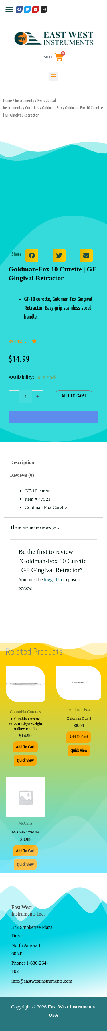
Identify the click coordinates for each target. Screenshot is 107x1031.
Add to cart (74, 396)
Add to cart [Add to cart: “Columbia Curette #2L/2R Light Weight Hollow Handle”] (25, 746)
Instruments (24, 100)
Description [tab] (22, 462)
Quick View (25, 760)
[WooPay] (53, 417)
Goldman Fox (52, 107)
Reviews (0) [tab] (22, 475)
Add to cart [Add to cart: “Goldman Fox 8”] (78, 736)
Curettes (32, 107)
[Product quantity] (25, 396)
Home (7, 100)
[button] (9, 9)
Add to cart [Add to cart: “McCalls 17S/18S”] (25, 850)
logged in (53, 579)
